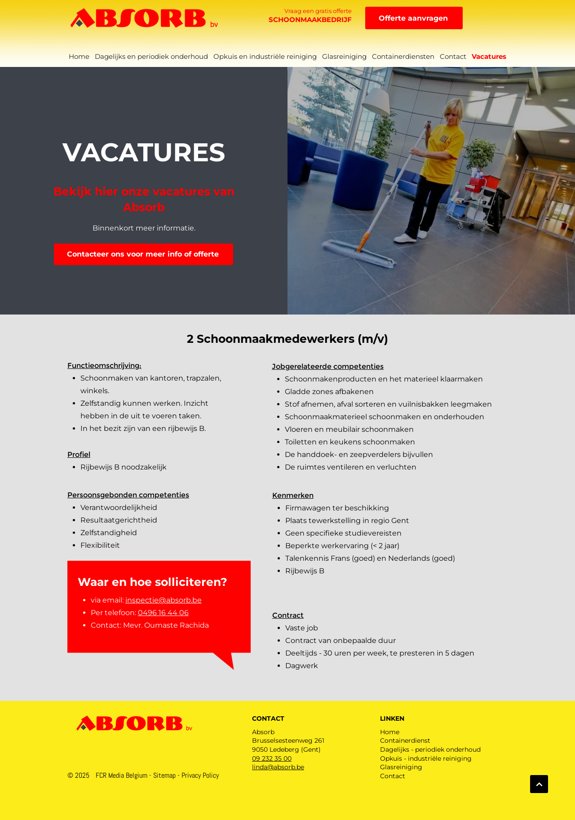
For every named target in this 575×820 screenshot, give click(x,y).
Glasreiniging (401, 767)
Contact (392, 776)
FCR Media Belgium (121, 775)
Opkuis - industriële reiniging (426, 758)
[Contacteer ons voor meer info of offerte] (143, 254)
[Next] (539, 784)
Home (389, 732)
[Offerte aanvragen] (414, 18)
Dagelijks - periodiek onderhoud (430, 749)
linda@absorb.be (278, 767)
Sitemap (164, 775)
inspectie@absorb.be (163, 600)
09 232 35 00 (272, 758)
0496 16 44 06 (163, 612)
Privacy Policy (200, 775)
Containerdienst (405, 740)
